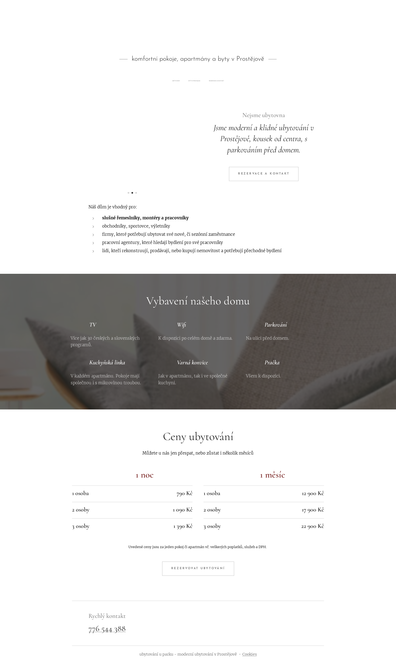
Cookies (249, 654)
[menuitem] (191, 81)
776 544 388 (107, 628)
